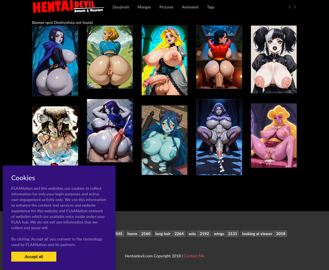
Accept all (34, 256)
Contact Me (194, 255)
